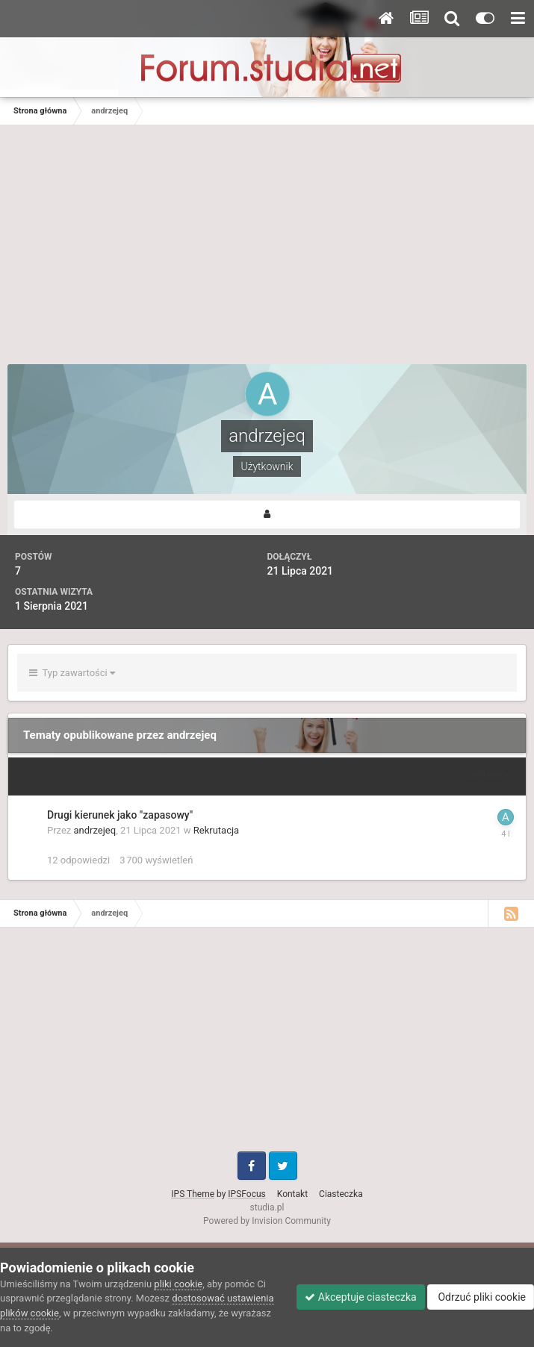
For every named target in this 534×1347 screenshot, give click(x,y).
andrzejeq (95, 830)
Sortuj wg (485, 776)
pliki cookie (178, 1284)
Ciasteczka (341, 1194)
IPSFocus (246, 1194)
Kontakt (292, 1194)
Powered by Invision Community (267, 1221)
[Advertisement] (267, 252)
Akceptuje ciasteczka (360, 1297)
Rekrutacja (216, 830)
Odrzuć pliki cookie (480, 1297)
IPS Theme (192, 1194)
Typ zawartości (72, 672)
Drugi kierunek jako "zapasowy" (120, 815)
